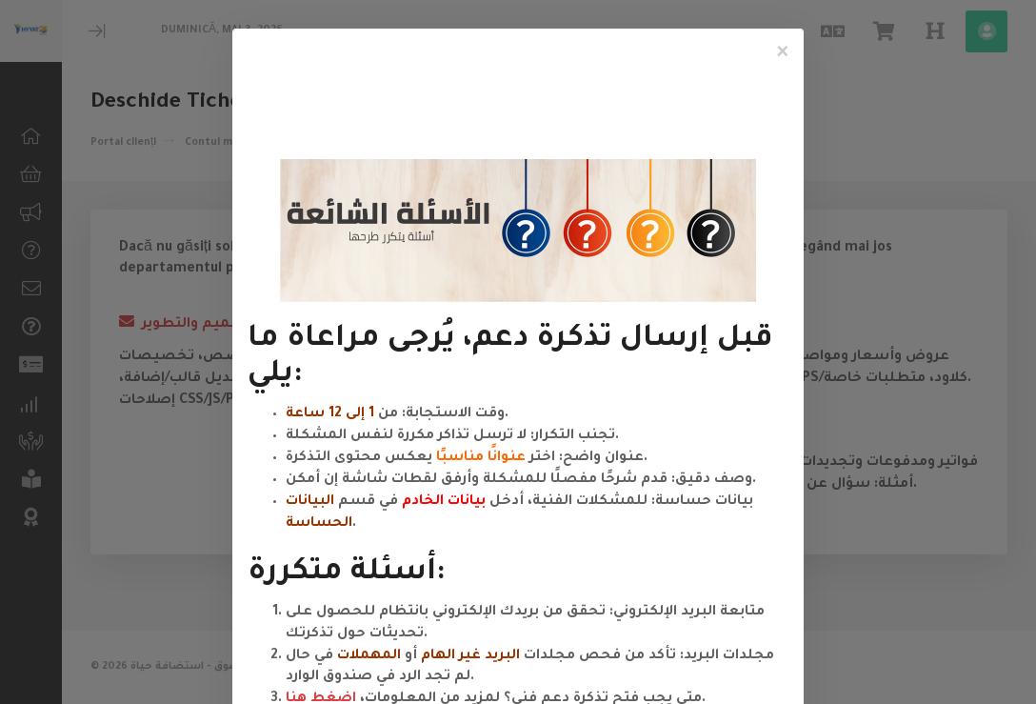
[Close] (782, 53)
